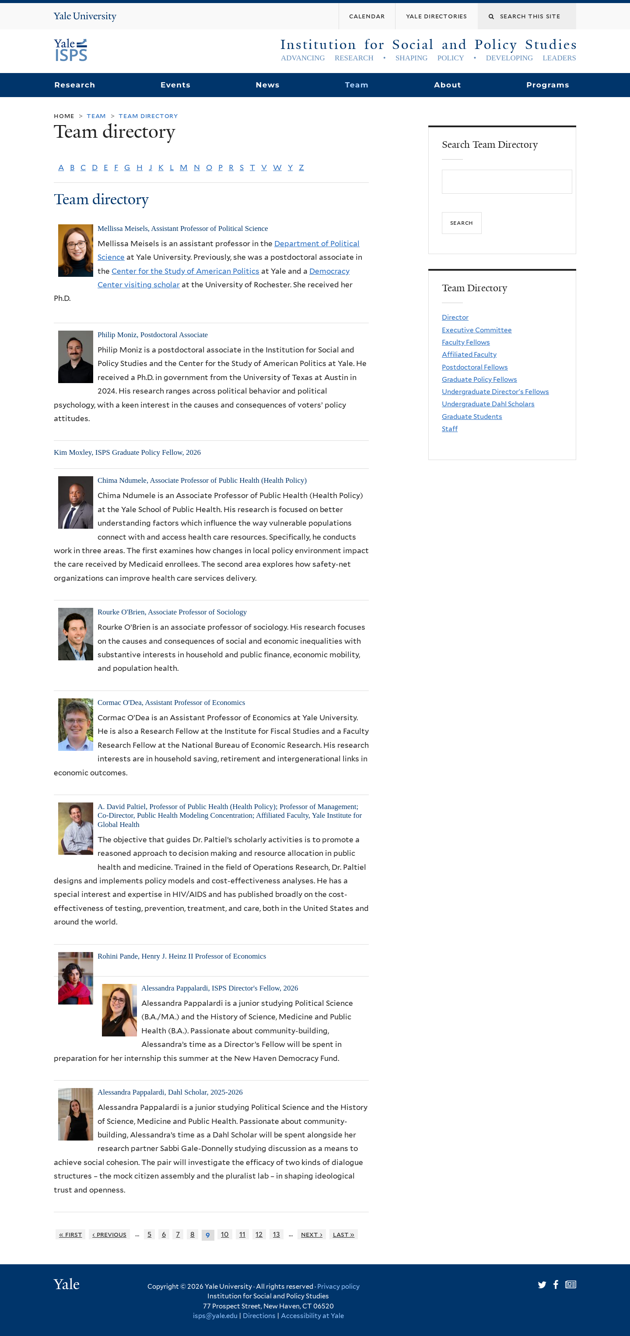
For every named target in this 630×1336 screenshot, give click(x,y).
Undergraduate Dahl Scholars (488, 404)
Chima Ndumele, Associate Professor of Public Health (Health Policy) (202, 480)
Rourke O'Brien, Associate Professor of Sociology (172, 612)
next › (311, 1234)
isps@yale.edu (215, 1316)
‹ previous (109, 1234)
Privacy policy (338, 1287)
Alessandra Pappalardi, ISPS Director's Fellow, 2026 (219, 988)
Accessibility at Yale (312, 1316)
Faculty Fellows (466, 342)
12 (259, 1234)
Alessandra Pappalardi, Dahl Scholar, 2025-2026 (170, 1092)
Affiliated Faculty (469, 354)
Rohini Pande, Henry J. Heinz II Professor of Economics (182, 956)
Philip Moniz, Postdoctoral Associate (153, 335)
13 (276, 1234)
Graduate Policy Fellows (479, 379)
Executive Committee (477, 330)
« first (70, 1234)
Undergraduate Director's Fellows (495, 391)
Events (176, 84)
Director (455, 317)
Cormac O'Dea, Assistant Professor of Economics (171, 702)
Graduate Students (472, 416)
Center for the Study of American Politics (185, 271)
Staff (450, 429)
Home (64, 116)
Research (74, 84)
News (268, 84)
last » (344, 1234)
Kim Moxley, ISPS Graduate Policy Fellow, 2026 (127, 452)
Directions (259, 1316)
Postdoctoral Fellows (475, 367)
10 (225, 1234)
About (447, 84)
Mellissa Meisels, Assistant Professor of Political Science (183, 228)
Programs (548, 84)
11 (242, 1234)
